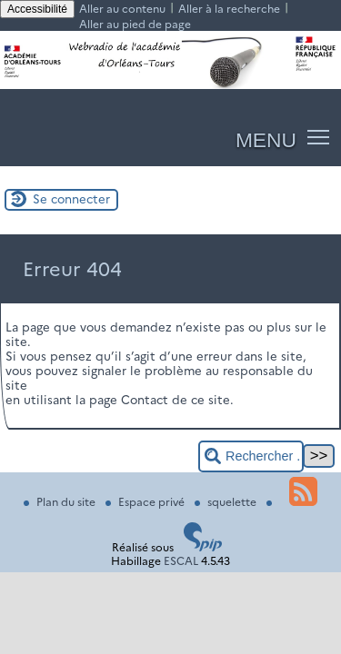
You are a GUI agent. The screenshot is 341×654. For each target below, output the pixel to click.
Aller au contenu (122, 8)
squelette (227, 502)
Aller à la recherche (229, 8)
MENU (266, 140)
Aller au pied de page (135, 24)
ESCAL (181, 561)
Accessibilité (37, 9)
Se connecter (71, 199)
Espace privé (146, 502)
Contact (144, 399)
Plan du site (61, 502)
